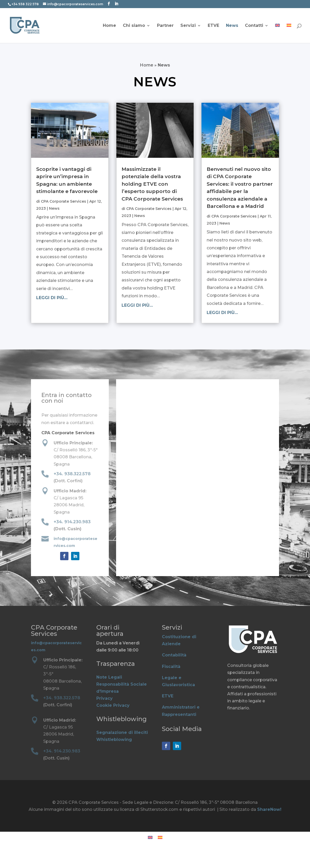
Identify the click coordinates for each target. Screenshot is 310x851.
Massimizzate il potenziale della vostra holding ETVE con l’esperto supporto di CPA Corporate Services (152, 184)
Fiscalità (171, 666)
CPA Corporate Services (63, 201)
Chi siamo (134, 26)
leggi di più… (51, 297)
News (232, 26)
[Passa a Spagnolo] (289, 33)
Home (109, 26)
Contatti (254, 26)
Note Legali (109, 677)
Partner (165, 26)
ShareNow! (269, 809)
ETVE (213, 26)
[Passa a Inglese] (277, 33)
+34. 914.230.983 (72, 522)
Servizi (188, 26)
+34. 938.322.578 (72, 474)
